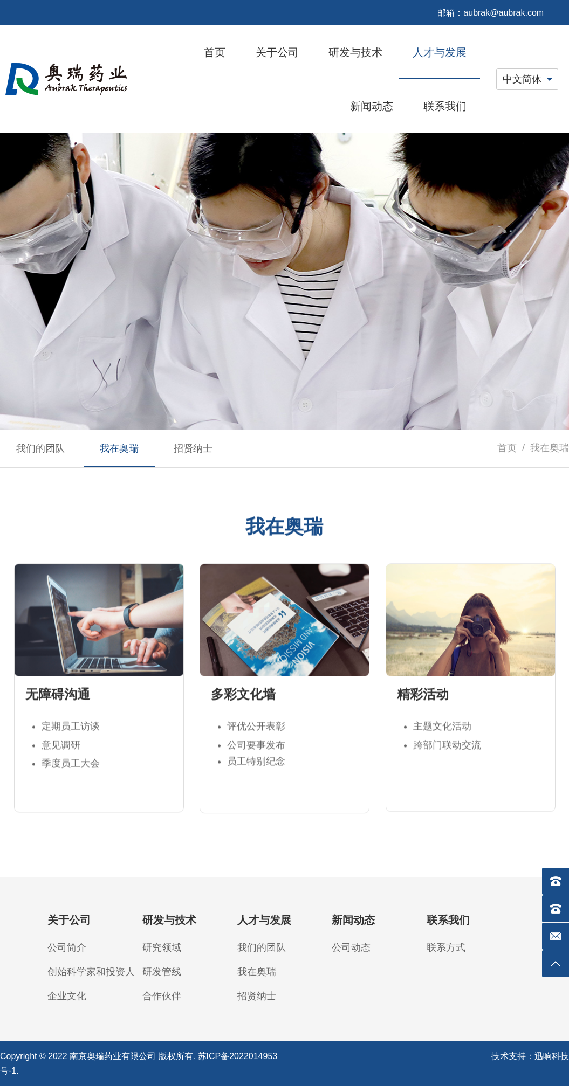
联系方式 (446, 947)
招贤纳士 (256, 996)
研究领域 (161, 947)
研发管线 (161, 971)
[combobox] (527, 79)
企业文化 (66, 996)
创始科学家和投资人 (91, 971)
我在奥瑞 (256, 971)
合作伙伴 (161, 996)
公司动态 (351, 947)
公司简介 (66, 947)
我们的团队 (261, 947)
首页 (507, 447)
